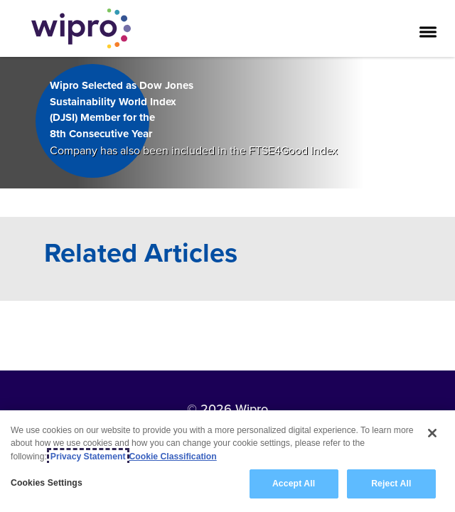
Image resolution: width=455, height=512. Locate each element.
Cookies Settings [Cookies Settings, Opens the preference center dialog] (46, 484)
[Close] (432, 433)
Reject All (391, 484)
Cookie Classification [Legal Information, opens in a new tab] (173, 457)
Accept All (293, 484)
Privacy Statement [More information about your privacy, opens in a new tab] (88, 457)
